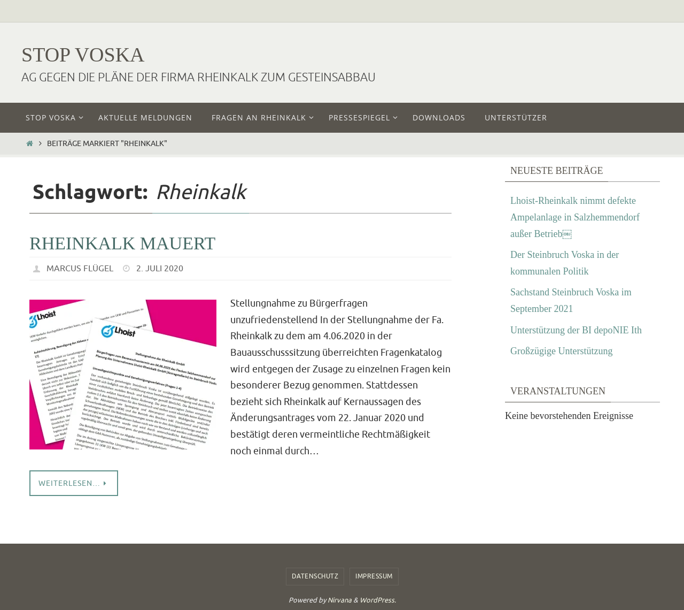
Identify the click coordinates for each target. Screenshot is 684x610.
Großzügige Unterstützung (561, 351)
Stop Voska (83, 54)
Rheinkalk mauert (122, 243)
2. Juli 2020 (159, 268)
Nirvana (340, 600)
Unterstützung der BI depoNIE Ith (576, 330)
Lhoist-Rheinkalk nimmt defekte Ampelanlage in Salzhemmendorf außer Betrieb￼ (575, 217)
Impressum (374, 576)
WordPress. (378, 600)
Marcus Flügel (79, 268)
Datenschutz (315, 576)
